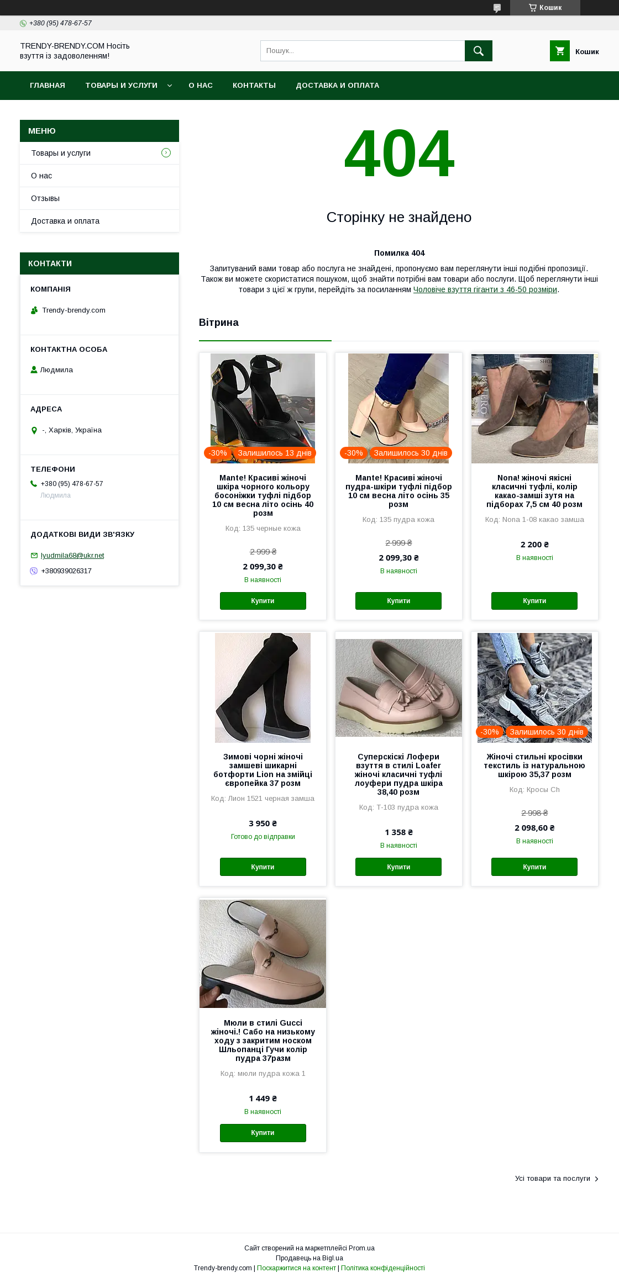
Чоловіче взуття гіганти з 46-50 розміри (485, 289)
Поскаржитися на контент (296, 1268)
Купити (263, 601)
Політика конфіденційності (383, 1268)
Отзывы (45, 198)
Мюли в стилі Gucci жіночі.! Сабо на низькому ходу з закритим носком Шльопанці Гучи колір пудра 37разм (263, 1040)
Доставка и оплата (337, 85)
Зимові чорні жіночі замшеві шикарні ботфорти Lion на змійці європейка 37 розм (262, 770)
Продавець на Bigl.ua (309, 1258)
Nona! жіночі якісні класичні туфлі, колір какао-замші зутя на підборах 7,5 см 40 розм (534, 491)
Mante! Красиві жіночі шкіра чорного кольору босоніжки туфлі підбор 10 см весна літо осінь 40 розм (262, 495)
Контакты (254, 85)
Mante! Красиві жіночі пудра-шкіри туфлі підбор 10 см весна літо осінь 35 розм (398, 491)
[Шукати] (478, 50)
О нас (200, 85)
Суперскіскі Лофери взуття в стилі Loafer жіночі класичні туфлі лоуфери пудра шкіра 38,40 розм (399, 774)
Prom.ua (362, 1248)
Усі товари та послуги (552, 1178)
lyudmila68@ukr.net (72, 555)
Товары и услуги (121, 85)
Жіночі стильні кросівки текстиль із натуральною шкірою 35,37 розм (534, 765)
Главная (47, 85)
